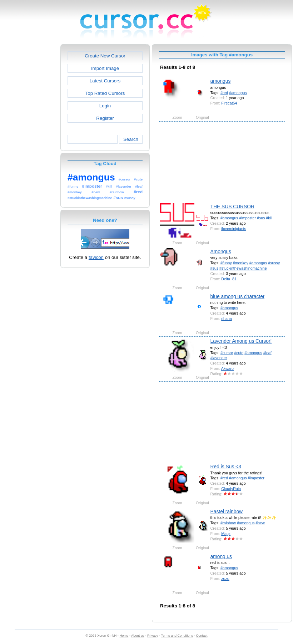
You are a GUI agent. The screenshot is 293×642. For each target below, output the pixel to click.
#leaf (267, 353)
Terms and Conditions (177, 635)
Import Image (105, 68)
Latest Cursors (105, 80)
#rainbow (228, 523)
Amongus (220, 251)
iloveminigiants (233, 228)
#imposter (247, 218)
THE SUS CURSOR (232, 206)
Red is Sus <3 (225, 466)
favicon (96, 257)
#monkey (240, 263)
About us (137, 635)
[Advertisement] (29, 151)
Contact (202, 635)
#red (224, 93)
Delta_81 (228, 279)
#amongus (238, 93)
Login (105, 105)
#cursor (226, 353)
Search (130, 139)
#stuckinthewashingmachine (243, 268)
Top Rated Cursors (105, 93)
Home (124, 635)
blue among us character (237, 296)
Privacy (152, 635)
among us (221, 556)
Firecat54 (229, 103)
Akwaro (227, 368)
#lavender (218, 358)
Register (105, 118)
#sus (261, 218)
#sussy (274, 263)
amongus (220, 81)
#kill (269, 218)
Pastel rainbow (226, 511)
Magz (225, 533)
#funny (226, 263)
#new (259, 523)
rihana (226, 318)
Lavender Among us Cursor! (241, 341)
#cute (238, 353)
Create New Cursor (105, 55)
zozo (225, 578)
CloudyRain (231, 488)
